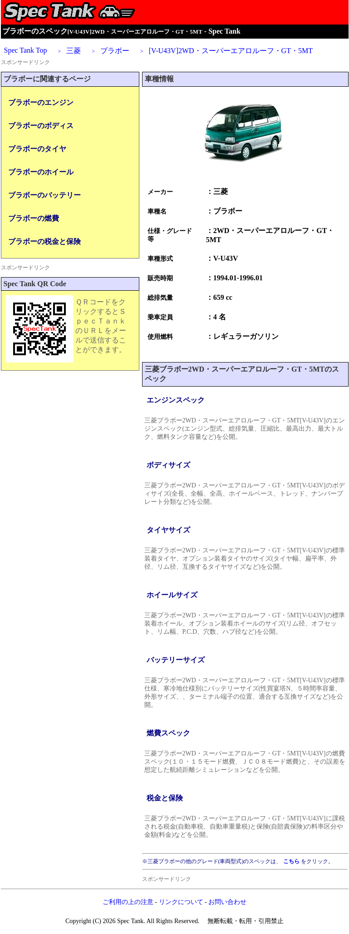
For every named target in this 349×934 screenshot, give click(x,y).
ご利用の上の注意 (128, 902)
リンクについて (181, 902)
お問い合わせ (227, 902)
